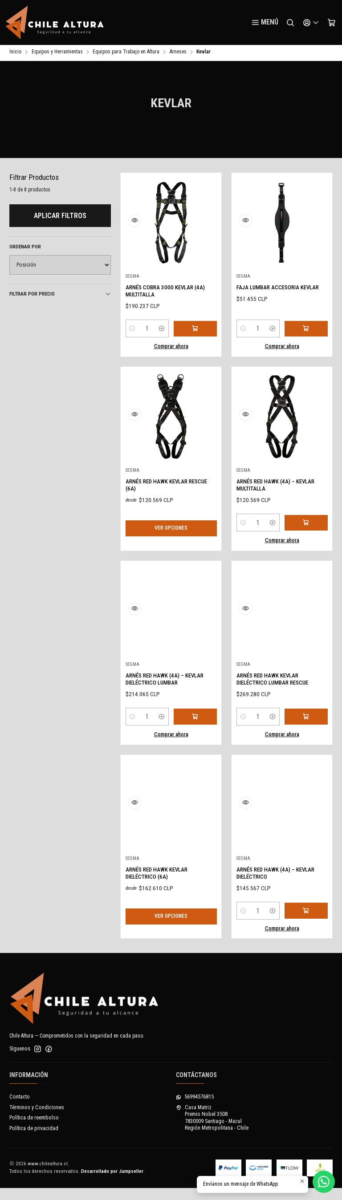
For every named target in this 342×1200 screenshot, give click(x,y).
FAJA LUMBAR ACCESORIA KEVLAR (273, 293)
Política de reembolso (34, 1130)
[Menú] (264, 22)
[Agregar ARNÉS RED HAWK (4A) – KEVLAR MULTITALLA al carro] (308, 567)
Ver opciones (171, 560)
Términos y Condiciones (36, 1119)
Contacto (19, 1109)
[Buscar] (290, 22)
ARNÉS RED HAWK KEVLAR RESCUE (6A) (163, 516)
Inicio (15, 53)
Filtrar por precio (60, 295)
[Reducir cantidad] (132, 332)
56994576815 (195, 1109)
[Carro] (331, 22)
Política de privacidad (33, 1140)
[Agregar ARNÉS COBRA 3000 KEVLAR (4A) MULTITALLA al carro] (197, 332)
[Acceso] (311, 22)
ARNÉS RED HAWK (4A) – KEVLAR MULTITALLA (271, 528)
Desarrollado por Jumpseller (112, 1183)
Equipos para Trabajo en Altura (126, 53)
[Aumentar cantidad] (164, 332)
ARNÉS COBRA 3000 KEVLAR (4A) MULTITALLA (166, 293)
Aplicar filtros (60, 217)
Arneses (178, 53)
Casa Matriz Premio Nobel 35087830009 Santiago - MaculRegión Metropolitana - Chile (212, 1129)
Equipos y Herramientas (57, 53)
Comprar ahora (171, 350)
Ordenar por (25, 248)
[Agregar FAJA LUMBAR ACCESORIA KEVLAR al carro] (308, 332)
